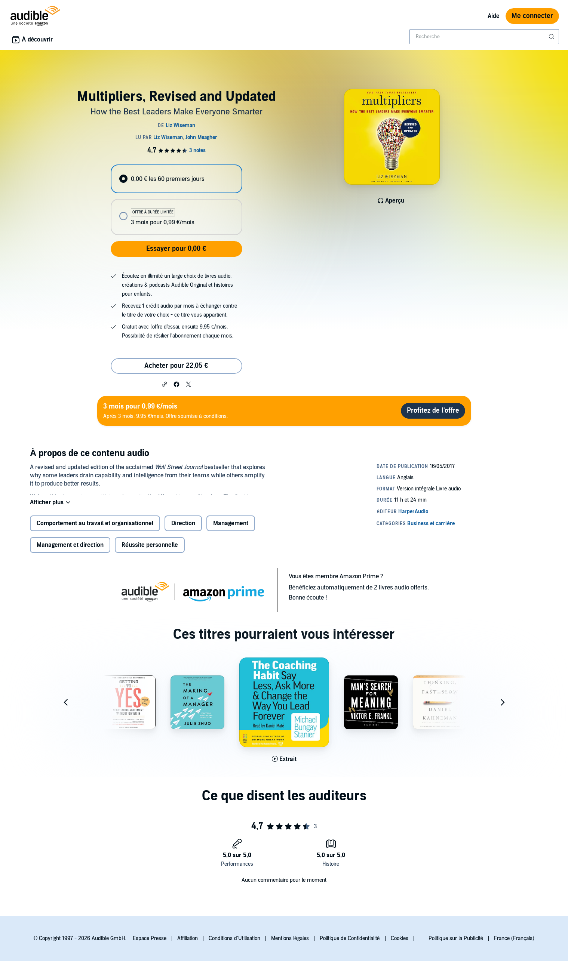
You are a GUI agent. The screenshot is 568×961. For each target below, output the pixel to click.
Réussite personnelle (150, 551)
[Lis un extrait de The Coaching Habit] (284, 765)
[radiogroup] (176, 199)
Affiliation (187, 938)
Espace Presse (149, 938)
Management (230, 529)
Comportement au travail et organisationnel (95, 529)
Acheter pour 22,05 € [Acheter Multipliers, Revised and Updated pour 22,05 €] (176, 366)
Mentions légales (290, 938)
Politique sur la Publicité (456, 938)
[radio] (176, 178)
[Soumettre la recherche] (552, 36)
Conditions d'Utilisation (234, 938)
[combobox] (484, 36)
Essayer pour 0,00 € (176, 249)
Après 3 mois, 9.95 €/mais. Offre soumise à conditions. (165, 410)
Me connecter (532, 16)
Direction (183, 529)
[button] (165, 383)
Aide (494, 16)
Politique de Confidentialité (350, 938)
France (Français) (514, 938)
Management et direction (70, 551)
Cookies (399, 938)
